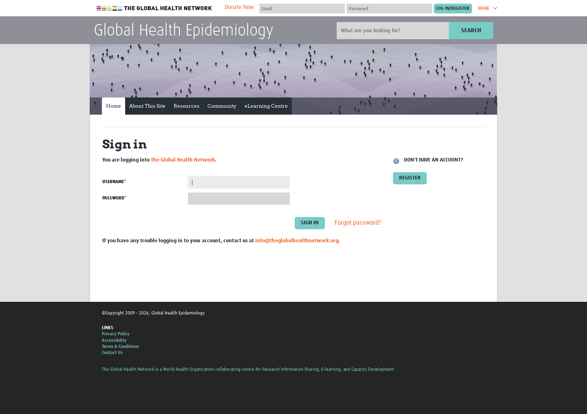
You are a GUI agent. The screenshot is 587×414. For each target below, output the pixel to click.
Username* (114, 181)
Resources (186, 106)
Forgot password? (358, 223)
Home (113, 106)
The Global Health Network (154, 8)
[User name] (302, 8)
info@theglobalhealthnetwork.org (296, 241)
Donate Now (239, 7)
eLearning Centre (266, 106)
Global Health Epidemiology (184, 31)
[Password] (389, 8)
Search (471, 30)
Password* (114, 198)
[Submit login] (453, 8)
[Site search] (394, 30)
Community (221, 106)
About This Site (147, 106)
